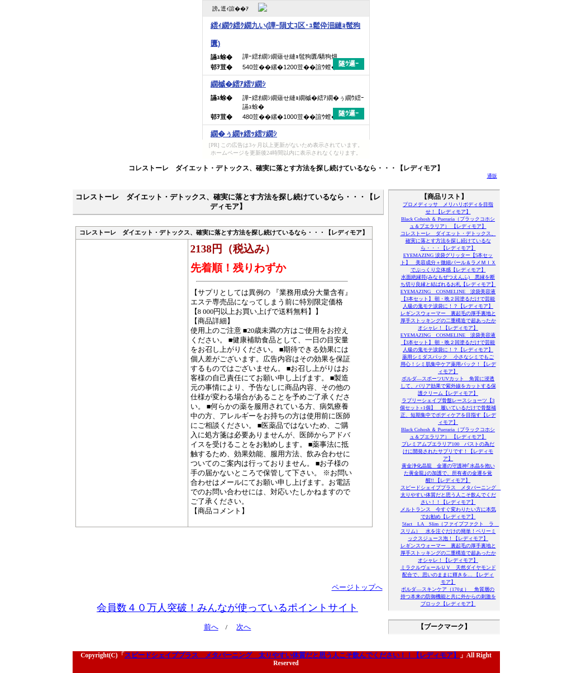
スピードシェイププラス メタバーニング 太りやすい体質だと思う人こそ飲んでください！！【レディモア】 (451, 495)
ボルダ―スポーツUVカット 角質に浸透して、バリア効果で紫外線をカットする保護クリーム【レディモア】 (448, 386)
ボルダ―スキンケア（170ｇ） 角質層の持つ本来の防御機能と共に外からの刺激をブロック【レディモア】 (448, 596)
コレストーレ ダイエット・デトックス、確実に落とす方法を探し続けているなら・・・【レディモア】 (286, 168)
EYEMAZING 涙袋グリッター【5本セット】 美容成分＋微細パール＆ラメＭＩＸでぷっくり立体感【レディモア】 (448, 262)
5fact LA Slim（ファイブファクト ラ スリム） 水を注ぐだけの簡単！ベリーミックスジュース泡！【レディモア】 (450, 531)
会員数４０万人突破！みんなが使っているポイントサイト (227, 607)
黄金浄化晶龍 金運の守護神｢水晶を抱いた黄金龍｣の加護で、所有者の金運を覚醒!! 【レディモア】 (448, 473)
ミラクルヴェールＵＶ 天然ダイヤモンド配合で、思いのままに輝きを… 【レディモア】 (448, 575)
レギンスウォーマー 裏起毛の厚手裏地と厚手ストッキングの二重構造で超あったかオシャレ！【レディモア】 (448, 321)
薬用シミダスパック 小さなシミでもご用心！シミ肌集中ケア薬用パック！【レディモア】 (448, 364)
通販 (492, 176)
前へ (211, 627)
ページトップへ (357, 587)
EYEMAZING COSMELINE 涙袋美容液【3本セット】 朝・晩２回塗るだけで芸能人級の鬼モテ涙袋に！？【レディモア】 (448, 299)
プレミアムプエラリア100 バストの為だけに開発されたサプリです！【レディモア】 (448, 451)
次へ (243, 627)
